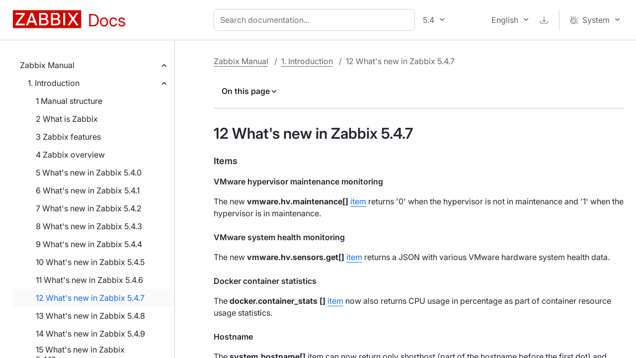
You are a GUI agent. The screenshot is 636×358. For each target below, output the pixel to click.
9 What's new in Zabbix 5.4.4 (89, 244)
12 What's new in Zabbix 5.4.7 (90, 298)
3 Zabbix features (68, 137)
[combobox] (316, 19)
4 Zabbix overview (70, 155)
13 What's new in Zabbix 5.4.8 (90, 316)
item (358, 201)
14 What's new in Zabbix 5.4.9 (90, 334)
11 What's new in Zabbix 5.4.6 (89, 280)
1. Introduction (54, 83)
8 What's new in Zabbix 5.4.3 (89, 226)
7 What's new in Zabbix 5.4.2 (89, 208)
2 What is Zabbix (67, 119)
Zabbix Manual (47, 65)
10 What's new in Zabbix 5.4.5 (90, 262)
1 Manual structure (69, 101)
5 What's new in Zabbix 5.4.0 (89, 173)
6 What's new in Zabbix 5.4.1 (88, 190)
